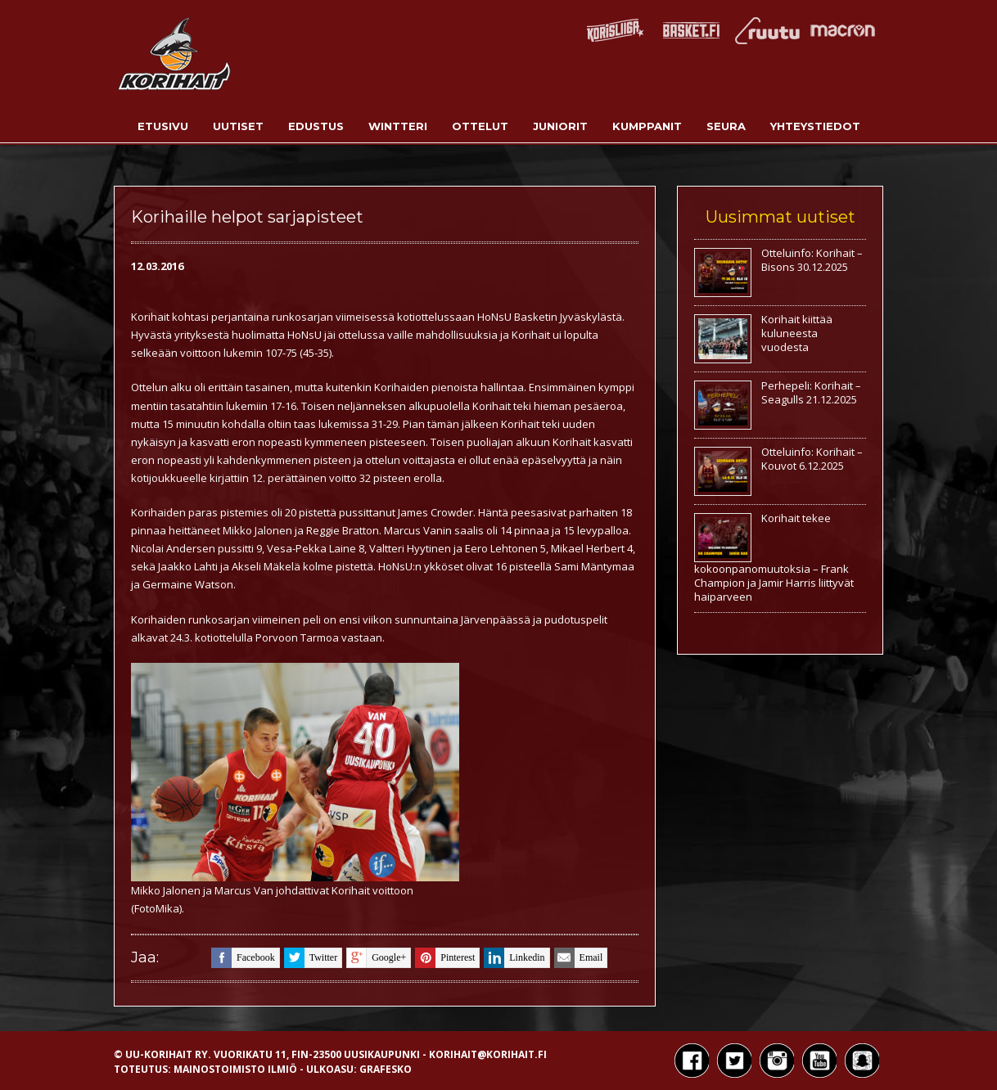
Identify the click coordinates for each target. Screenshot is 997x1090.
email (578, 958)
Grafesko (385, 1069)
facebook (243, 958)
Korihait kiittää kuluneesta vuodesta (796, 333)
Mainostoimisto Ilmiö (235, 1069)
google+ (376, 958)
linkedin (514, 958)
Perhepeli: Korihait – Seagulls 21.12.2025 (811, 392)
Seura (726, 126)
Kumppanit (647, 126)
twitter (310, 958)
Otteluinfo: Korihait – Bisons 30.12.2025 (812, 259)
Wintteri (397, 126)
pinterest (445, 958)
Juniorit (560, 126)
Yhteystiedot (815, 126)
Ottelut (480, 126)
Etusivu (163, 126)
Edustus (316, 126)
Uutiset (238, 126)
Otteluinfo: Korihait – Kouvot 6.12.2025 (812, 458)
